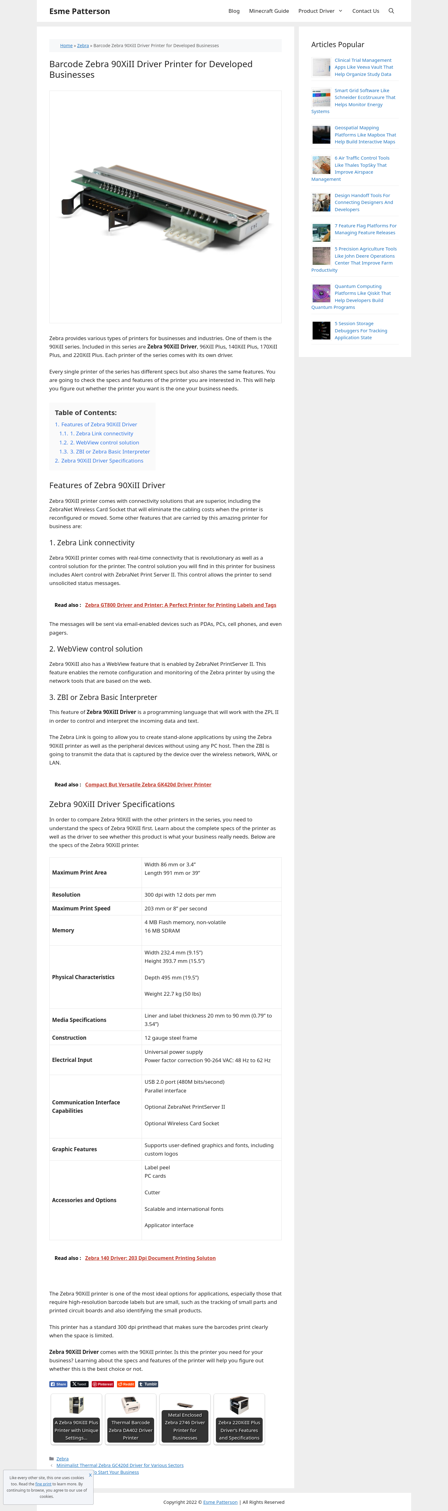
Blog (234, 10)
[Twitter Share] (80, 1384)
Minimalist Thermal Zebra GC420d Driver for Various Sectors (120, 1465)
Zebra (83, 45)
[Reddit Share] (126, 1384)
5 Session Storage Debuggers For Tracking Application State (361, 330)
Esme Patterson (79, 11)
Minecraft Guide (269, 10)
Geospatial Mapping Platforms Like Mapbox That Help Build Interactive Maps (365, 134)
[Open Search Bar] (391, 11)
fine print (43, 1484)
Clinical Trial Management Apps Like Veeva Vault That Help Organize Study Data (364, 67)
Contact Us (366, 10)
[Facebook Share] (58, 1384)
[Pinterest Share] (103, 1384)
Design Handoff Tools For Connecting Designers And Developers (364, 202)
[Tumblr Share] (148, 1384)
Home (66, 45)
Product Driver (323, 11)
